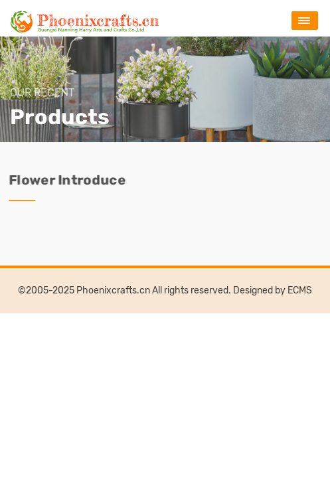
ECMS (300, 290)
